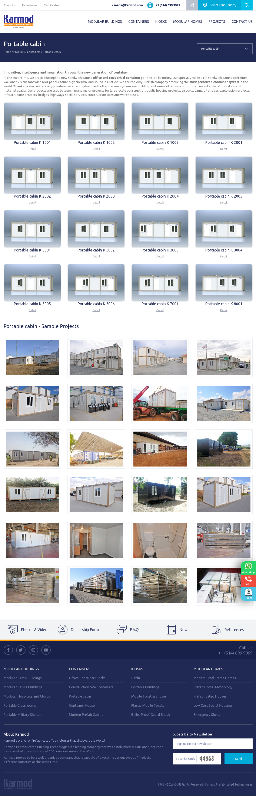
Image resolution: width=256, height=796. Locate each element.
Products (19, 51)
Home (7, 51)
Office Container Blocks (87, 678)
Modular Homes (208, 669)
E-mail (248, 593)
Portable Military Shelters (23, 715)
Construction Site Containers (91, 687)
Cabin (135, 678)
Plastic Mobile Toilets (147, 705)
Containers (33, 51)
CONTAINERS (138, 21)
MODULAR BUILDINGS (105, 21)
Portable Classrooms (20, 705)
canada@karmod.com (127, 5)
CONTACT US (242, 21)
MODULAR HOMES (187, 21)
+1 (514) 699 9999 (168, 5)
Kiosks (137, 669)
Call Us (248, 580)
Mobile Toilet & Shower (149, 696)
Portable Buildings (145, 687)
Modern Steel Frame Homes (214, 678)
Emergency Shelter (207, 715)
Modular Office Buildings (23, 687)
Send (238, 758)
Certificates (51, 5)
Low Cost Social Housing (212, 705)
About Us (10, 5)
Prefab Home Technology (212, 687)
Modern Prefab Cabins (86, 715)
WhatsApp (248, 567)
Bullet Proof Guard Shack (150, 715)
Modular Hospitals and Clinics (27, 696)
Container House (82, 705)
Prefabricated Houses (210, 696)
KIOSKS (161, 21)
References (29, 5)
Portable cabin (80, 696)
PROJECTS (217, 21)
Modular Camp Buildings (23, 678)
